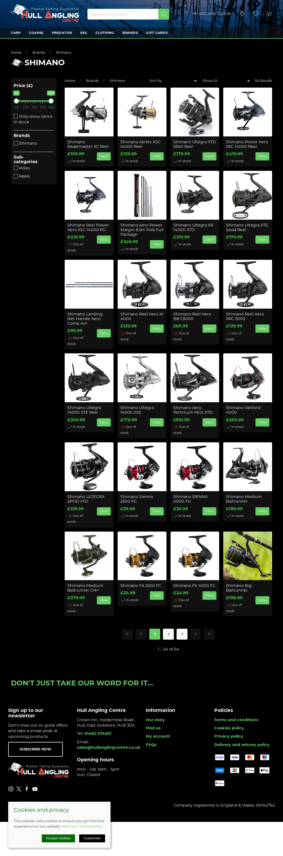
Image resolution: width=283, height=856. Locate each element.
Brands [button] (130, 33)
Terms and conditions (236, 719)
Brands (38, 52)
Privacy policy (228, 736)
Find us (153, 728)
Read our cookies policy (82, 826)
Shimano (64, 52)
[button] (255, 14)
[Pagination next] (195, 634)
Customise (92, 838)
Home (16, 52)
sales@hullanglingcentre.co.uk (109, 747)
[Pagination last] (209, 634)
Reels (22, 176)
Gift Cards (157, 33)
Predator (62, 33)
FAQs (151, 744)
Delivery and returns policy (242, 744)
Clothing (105, 33)
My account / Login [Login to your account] (212, 14)
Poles (22, 168)
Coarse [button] (36, 33)
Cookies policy (229, 728)
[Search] (128, 14)
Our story (155, 719)
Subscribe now (35, 749)
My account (158, 736)
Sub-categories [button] (25, 159)
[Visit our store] (242, 14)
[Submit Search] (163, 14)
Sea (83, 33)
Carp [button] (16, 33)
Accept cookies (58, 838)
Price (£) (23, 85)
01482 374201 (97, 733)
